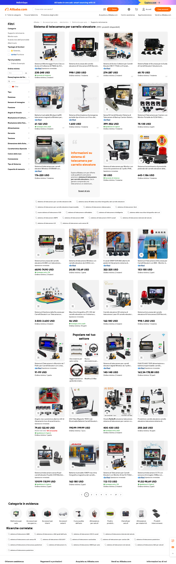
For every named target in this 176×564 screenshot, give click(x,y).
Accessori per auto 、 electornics (55, 22)
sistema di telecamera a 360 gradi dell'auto (50, 534)
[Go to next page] (121, 494)
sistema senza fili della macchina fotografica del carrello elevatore (100, 202)
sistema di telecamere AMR (73, 218)
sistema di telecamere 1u (56, 545)
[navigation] (18, 259)
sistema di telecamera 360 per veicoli (149, 545)
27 (116, 495)
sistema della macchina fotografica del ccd (143, 212)
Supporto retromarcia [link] (99, 22)
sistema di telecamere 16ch (126, 207)
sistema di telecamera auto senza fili (74, 223)
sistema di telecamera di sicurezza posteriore (25, 545)
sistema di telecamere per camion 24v (115, 539)
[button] (107, 109)
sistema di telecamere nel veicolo (117, 545)
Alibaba (36, 22)
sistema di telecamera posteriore (147, 539)
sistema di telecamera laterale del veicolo (136, 218)
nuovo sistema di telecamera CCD (48, 212)
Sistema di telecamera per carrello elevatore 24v (53, 202)
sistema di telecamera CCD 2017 (52, 539)
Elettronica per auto (79, 22)
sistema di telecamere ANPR (46, 218)
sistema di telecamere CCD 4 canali (102, 218)
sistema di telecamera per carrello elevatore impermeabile (57, 207)
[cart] (137, 10)
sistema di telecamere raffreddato (79, 212)
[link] (173, 541)
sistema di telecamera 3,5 (45, 223)
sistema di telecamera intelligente (110, 212)
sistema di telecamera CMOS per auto (85, 545)
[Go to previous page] (81, 494)
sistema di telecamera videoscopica (97, 207)
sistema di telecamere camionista (83, 539)
